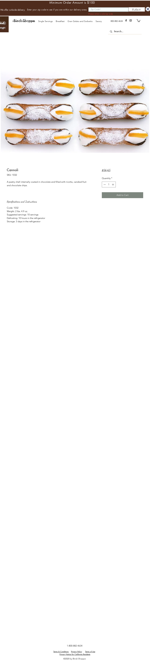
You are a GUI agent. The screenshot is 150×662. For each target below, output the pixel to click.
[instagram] (130, 20)
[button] (32, 21)
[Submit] (137, 9)
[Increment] (113, 184)
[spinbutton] (108, 184)
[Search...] (124, 31)
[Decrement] (104, 184)
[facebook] (126, 20)
